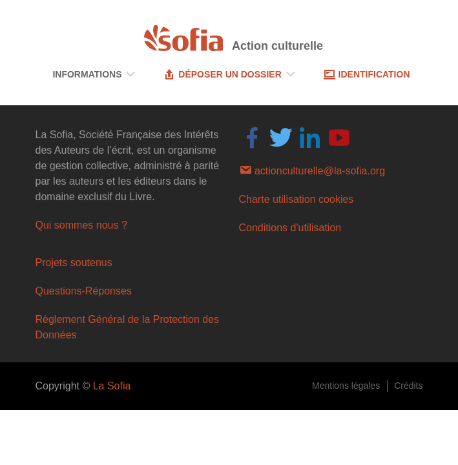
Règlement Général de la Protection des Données (128, 327)
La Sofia (112, 385)
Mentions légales (346, 385)
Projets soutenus (74, 262)
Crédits (408, 385)
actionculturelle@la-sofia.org (312, 169)
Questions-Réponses (84, 290)
